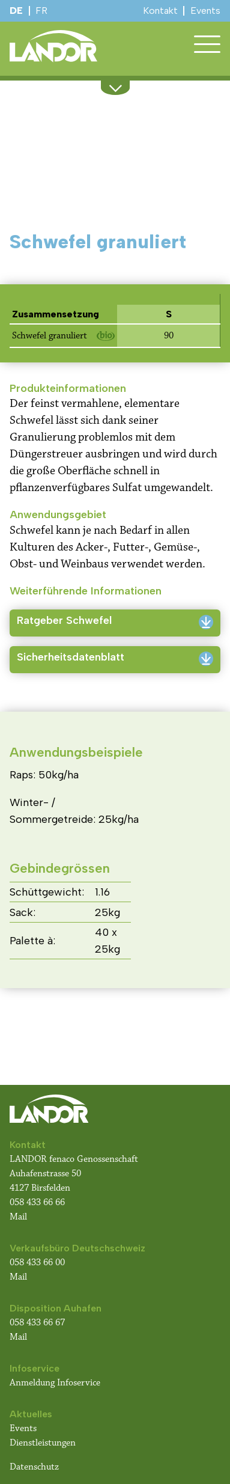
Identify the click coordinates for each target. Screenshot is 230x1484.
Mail (18, 1217)
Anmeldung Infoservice (55, 1382)
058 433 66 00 (38, 1262)
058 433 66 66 (37, 1202)
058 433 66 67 (37, 1322)
